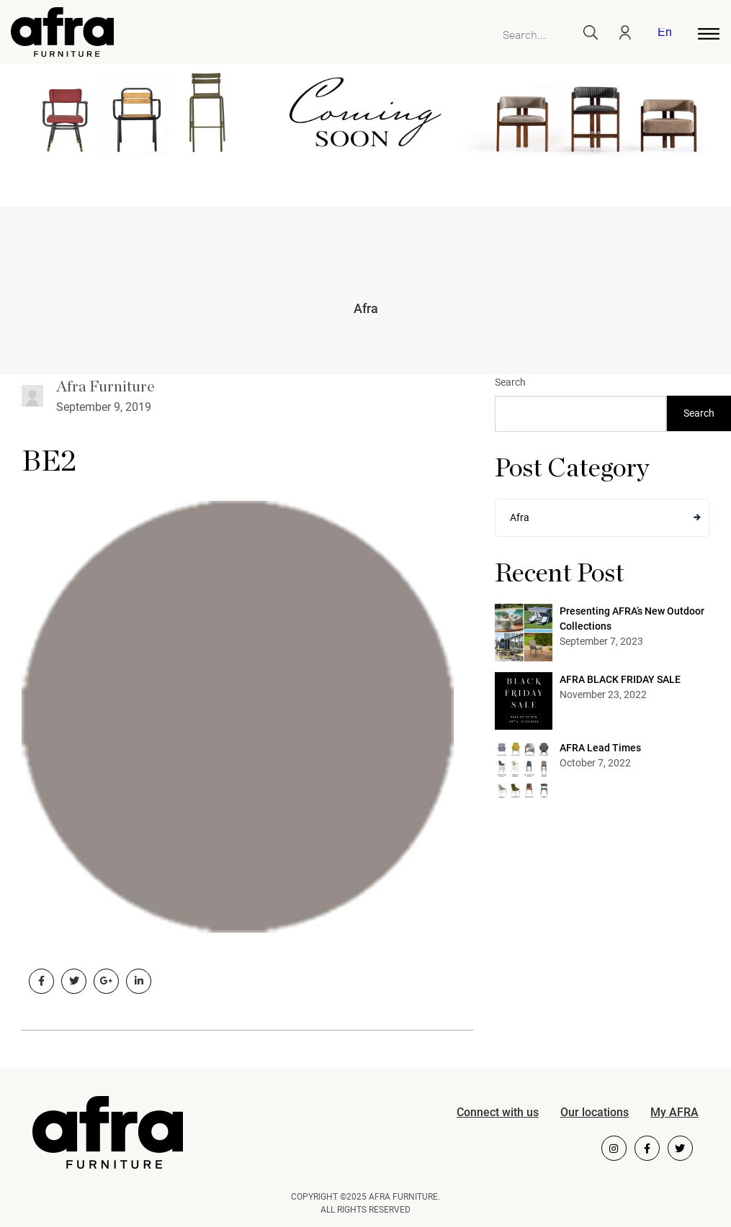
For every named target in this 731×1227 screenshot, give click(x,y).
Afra (366, 308)
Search (510, 382)
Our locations (594, 1112)
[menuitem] (661, 33)
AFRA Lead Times (600, 747)
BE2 (49, 462)
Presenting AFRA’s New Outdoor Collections (632, 618)
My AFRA (674, 1112)
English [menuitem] (664, 33)
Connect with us (498, 1112)
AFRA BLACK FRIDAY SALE (620, 679)
